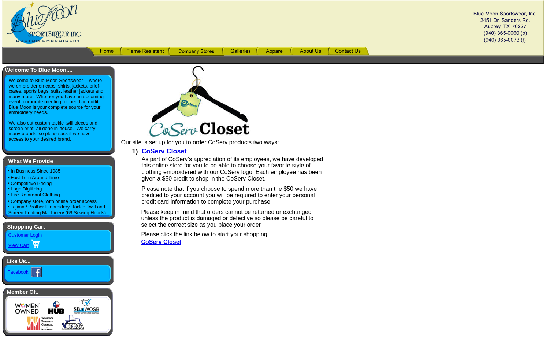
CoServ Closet (164, 151)
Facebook (18, 272)
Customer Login (25, 235)
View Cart (18, 245)
